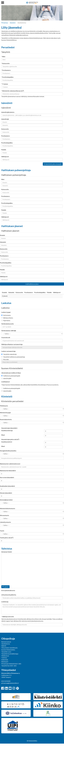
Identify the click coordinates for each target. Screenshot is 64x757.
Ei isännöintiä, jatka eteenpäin (53, 164)
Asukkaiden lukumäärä (7, 486)
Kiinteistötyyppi (5, 412)
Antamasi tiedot (6, 552)
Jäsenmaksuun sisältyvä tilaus (11, 373)
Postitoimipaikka (7, 143)
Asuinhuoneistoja (7, 430)
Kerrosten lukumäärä (7, 477)
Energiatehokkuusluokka (8, 450)
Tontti (2, 531)
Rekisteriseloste (6, 642)
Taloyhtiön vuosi (6, 652)
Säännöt (3, 646)
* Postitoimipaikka (7, 77)
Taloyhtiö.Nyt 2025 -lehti (9, 665)
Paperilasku (5, 320)
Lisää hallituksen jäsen (32, 284)
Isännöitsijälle (6, 378)
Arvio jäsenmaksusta (8, 590)
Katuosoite (5, 129)
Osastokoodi (5, 337)
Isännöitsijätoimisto (7, 112)
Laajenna (5, 586)
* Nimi (3, 56)
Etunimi (2, 235)
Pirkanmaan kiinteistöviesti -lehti (11, 663)
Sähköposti (5, 156)
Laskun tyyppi (6, 312)
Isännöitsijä (5, 119)
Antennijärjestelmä (6, 500)
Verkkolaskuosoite (7, 324)
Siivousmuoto (4, 515)
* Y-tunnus (4, 84)
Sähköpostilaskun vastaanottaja (12, 344)
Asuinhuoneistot (6, 442)
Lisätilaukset (5, 382)
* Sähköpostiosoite (7, 616)
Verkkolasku (6, 315)
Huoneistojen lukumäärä (9, 428)
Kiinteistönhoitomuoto (7, 508)
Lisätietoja (4, 601)
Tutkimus (4, 657)
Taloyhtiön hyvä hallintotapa (9, 654)
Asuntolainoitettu (6, 419)
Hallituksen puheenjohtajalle (10, 376)
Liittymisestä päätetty (8, 595)
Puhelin (3, 149)
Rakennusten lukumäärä (8, 470)
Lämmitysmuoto (5, 522)
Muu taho (5, 359)
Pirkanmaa (4, 23)
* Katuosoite (5, 63)
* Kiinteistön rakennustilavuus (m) (12, 91)
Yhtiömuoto (4, 406)
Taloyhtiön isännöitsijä (8, 354)
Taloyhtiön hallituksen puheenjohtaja (13, 357)
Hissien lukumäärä (6, 493)
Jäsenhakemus (5, 644)
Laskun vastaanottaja (8, 351)
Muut (3, 435)
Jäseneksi (13, 23)
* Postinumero (6, 70)
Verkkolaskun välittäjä (8, 330)
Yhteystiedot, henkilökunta (9, 648)
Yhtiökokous (5, 656)
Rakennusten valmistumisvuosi (10, 464)
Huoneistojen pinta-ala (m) (10, 439)
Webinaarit (4, 661)
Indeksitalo (4, 659)
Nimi (2, 179)
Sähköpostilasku (7, 318)
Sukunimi (3, 242)
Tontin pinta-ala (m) (6, 537)
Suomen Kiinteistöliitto (8, 650)
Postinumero (5, 136)
